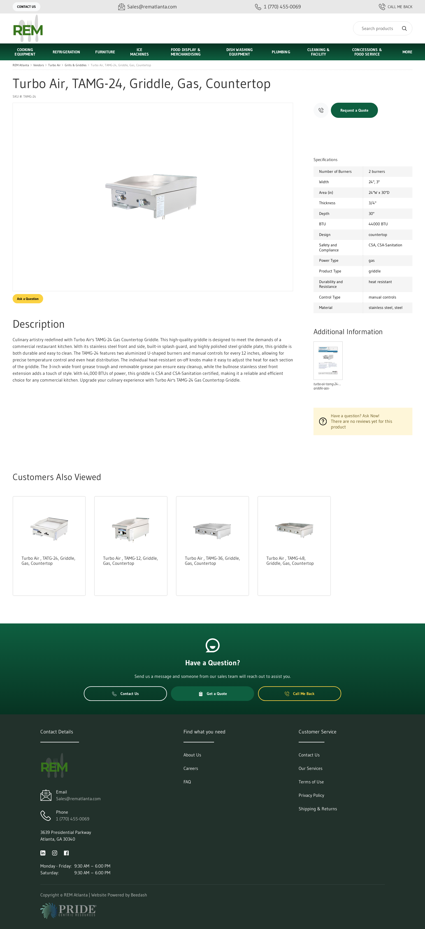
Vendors (38, 65)
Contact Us (26, 6)
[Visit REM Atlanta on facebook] (66, 852)
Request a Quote (354, 110)
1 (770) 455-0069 (72, 819)
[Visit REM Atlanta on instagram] (54, 852)
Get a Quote (212, 693)
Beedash (139, 895)
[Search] (382, 28)
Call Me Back (395, 6)
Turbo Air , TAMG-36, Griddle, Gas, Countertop (212, 561)
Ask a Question (28, 299)
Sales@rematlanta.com (78, 798)
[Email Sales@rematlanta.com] (147, 7)
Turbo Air (54, 65)
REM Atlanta (21, 65)
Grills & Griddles (76, 65)
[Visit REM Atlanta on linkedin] (42, 852)
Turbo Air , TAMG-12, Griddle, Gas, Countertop (130, 561)
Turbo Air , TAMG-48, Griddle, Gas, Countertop (290, 561)
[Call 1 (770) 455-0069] (278, 7)
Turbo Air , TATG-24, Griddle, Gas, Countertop (48, 561)
